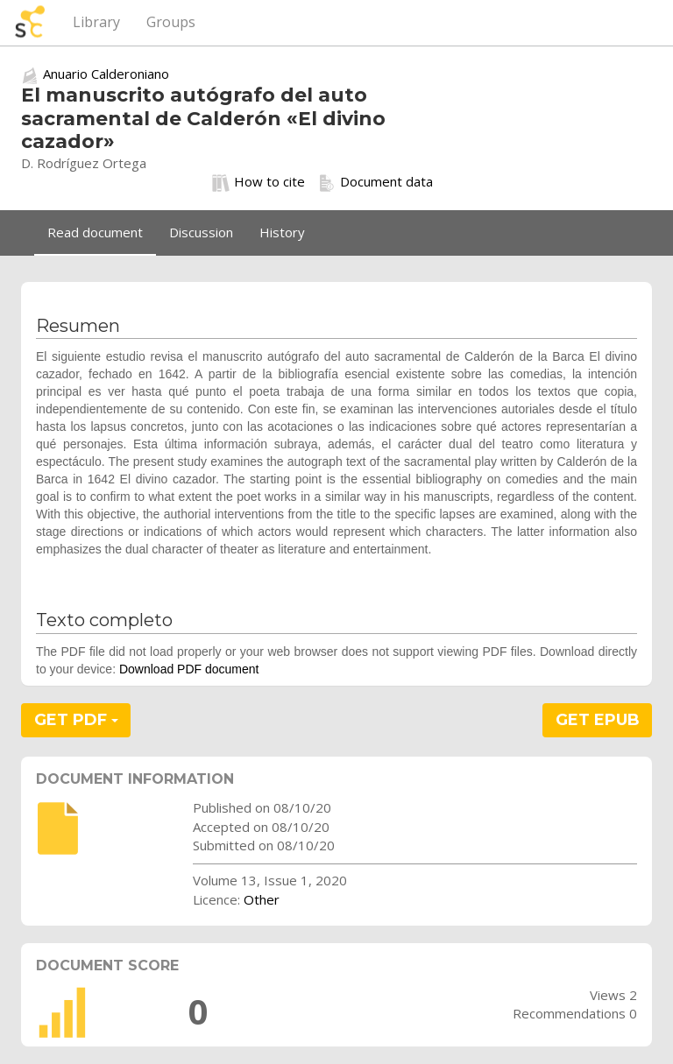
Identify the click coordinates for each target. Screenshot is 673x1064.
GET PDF (76, 719)
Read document (95, 232)
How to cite (258, 182)
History (282, 232)
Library (96, 22)
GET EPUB (598, 719)
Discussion (201, 232)
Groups (170, 22)
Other (262, 899)
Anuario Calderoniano (106, 73)
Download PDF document (189, 669)
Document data (375, 182)
